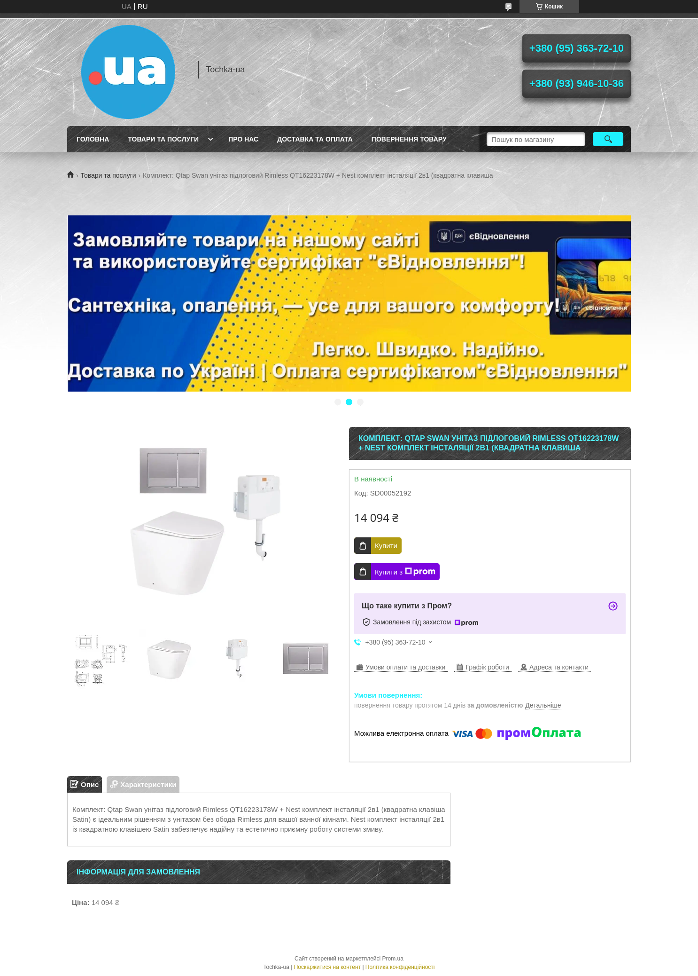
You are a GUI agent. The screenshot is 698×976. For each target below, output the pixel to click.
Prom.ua (392, 958)
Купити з (405, 571)
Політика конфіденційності (400, 967)
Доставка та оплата (315, 139)
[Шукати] (608, 139)
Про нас (243, 139)
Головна (93, 139)
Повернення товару (409, 139)
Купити (386, 546)
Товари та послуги (163, 139)
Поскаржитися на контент (327, 967)
